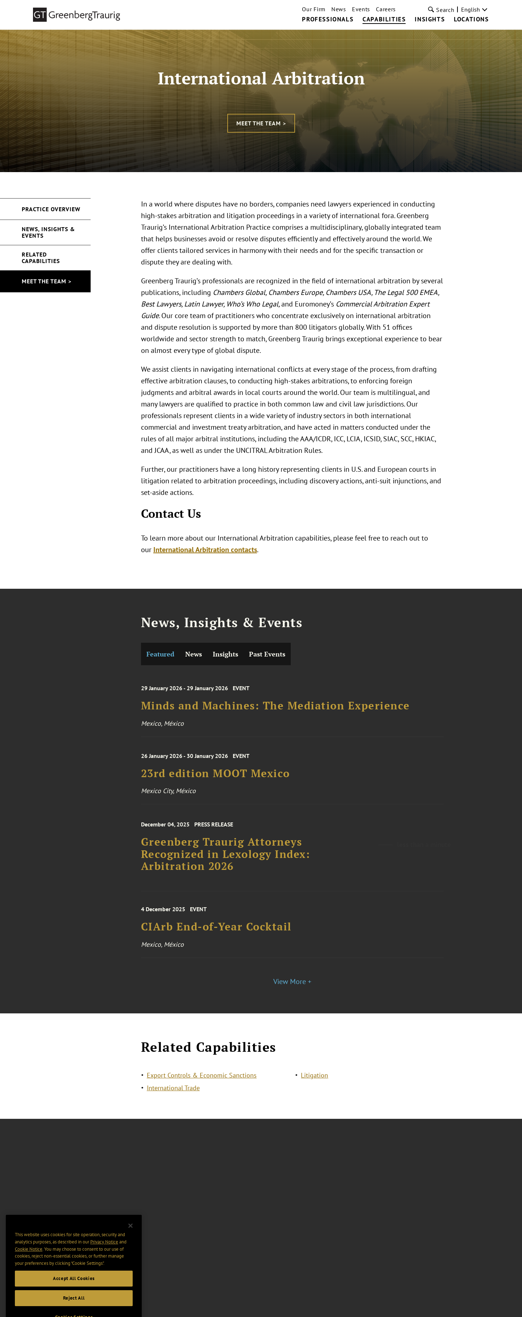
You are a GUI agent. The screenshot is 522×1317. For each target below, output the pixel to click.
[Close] (130, 1233)
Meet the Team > (261, 123)
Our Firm (314, 9)
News (338, 9)
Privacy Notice (104, 1250)
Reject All (74, 1306)
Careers (386, 9)
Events (361, 9)
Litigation (314, 1077)
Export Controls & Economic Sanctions (202, 1077)
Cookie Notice (28, 1257)
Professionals (327, 19)
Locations (471, 19)
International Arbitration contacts (205, 549)
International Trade (173, 1089)
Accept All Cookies (74, 1286)
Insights (430, 19)
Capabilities (384, 19)
